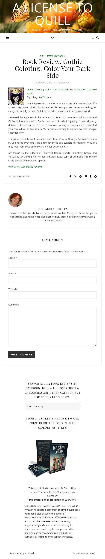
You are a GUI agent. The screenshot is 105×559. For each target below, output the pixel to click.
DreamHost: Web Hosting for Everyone (52, 499)
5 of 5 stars (44, 97)
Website (13, 288)
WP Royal (29, 553)
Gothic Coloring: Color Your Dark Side (48, 89)
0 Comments (62, 82)
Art (42, 55)
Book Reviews (56, 55)
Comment (13, 304)
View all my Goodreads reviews (25, 166)
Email (12, 273)
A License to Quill (52, 13)
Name (12, 257)
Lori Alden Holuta (21, 176)
